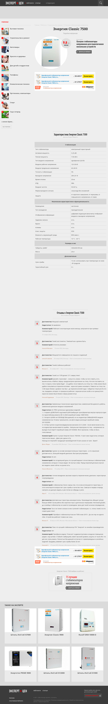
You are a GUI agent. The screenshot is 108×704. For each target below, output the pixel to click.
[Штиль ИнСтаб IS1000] (87, 658)
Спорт (12, 102)
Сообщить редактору (92, 695)
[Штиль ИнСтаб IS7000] (20, 620)
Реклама (12, 698)
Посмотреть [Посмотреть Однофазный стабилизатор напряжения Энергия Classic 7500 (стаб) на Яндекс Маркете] (88, 76)
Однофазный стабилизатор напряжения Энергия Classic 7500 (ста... (55, 76)
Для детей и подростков (19, 66)
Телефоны (14, 75)
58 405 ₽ (77, 76)
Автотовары (14, 47)
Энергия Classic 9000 (54, 635)
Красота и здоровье (17, 56)
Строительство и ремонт (20, 38)
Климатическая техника (19, 84)
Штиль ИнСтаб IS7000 (21, 635)
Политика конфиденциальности (59, 700)
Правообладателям (43, 701)
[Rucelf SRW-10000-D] (87, 620)
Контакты (54, 697)
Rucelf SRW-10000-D (87, 635)
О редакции (50, 3)
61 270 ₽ (77, 82)
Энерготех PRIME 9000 (21, 673)
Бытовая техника (17, 29)
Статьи (37, 3)
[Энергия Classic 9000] (54, 620)
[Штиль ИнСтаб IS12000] (54, 658)
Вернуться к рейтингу (84, 51)
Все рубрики (6, 127)
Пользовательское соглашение (42, 700)
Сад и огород (15, 112)
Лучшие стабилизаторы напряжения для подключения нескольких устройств (90, 44)
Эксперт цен (15, 3)
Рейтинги (30, 3)
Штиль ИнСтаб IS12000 (54, 673)
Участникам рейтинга (16, 701)
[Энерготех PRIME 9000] (20, 658)
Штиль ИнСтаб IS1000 (87, 673)
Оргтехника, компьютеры (20, 93)
